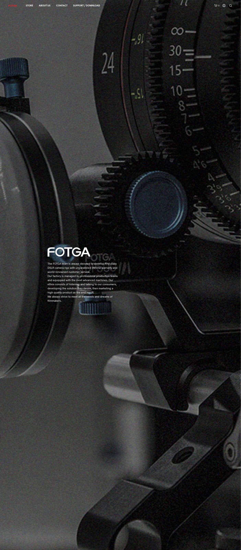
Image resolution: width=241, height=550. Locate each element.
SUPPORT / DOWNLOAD (86, 6)
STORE (29, 6)
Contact (61, 6)
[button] (216, 5)
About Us (44, 6)
